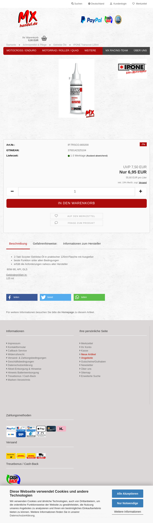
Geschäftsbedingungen (20, 361)
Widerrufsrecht (15, 354)
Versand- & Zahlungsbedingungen (26, 357)
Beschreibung (18, 243)
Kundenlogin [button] (118, 3)
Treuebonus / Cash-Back (21, 376)
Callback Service (16, 350)
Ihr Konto (85, 347)
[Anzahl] (76, 191)
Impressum (14, 343)
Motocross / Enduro (21, 50)
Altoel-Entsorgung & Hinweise (23, 368)
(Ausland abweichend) (97, 155)
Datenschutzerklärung (22, 515)
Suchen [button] (76, 3)
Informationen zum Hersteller (82, 243)
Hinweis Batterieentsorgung (22, 372)
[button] (96, 4)
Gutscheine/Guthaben (93, 361)
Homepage (68, 312)
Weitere (90, 50)
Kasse (84, 350)
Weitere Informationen (127, 511)
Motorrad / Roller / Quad (60, 50)
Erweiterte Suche (90, 376)
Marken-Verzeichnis (18, 379)
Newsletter (86, 365)
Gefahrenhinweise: (45, 243)
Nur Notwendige (127, 503)
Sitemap (85, 372)
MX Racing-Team (117, 50)
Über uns (140, 50)
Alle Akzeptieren (127, 493)
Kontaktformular (16, 347)
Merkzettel (139, 3)
